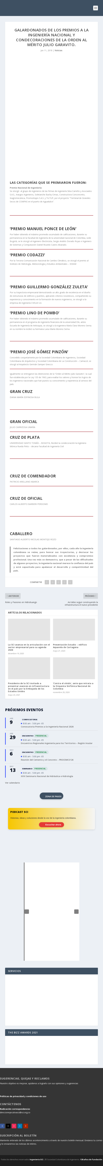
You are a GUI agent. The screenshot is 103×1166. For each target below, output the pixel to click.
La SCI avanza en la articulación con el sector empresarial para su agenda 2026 (29, 647)
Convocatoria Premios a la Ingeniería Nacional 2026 (47, 726)
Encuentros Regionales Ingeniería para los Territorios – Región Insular (56, 743)
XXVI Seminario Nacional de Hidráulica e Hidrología (47, 776)
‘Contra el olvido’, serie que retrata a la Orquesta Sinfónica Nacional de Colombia (73, 686)
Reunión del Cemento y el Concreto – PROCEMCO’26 (47, 759)
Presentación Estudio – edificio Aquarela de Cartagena (70, 646)
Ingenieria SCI (36, 1159)
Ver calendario (12, 782)
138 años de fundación (91, 1159)
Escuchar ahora (51, 825)
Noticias (58, 50)
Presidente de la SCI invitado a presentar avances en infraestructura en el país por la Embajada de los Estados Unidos (28, 687)
